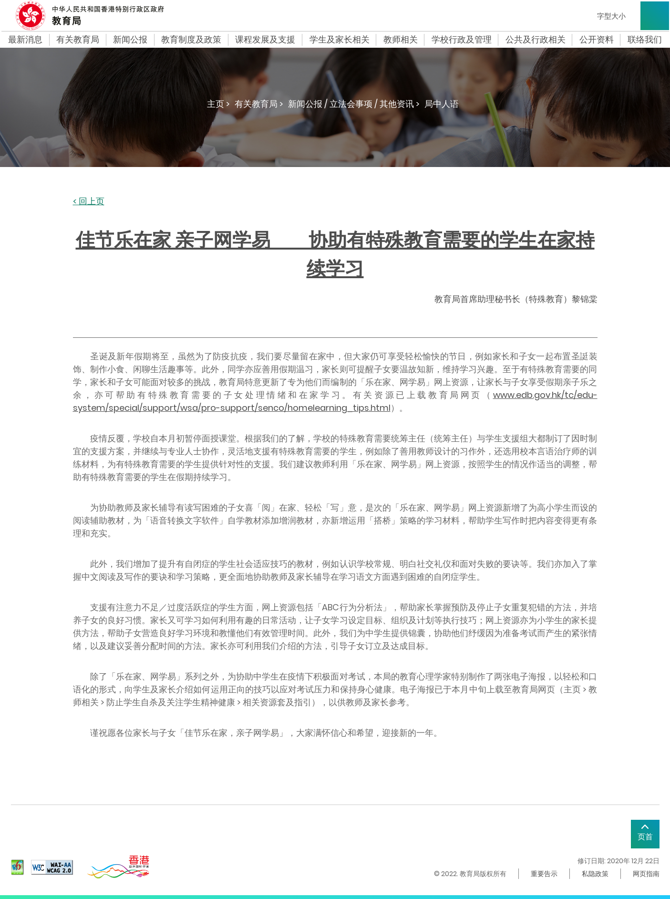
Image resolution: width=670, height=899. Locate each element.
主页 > (218, 104)
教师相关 (400, 39)
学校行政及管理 (462, 39)
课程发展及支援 (265, 39)
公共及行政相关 (535, 39)
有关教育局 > (259, 104)
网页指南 (646, 873)
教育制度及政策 (191, 39)
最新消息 (25, 39)
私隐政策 (595, 873)
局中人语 (441, 104)
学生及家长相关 (339, 39)
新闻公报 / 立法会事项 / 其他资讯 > (354, 104)
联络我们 (645, 39)
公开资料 (596, 39)
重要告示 (544, 873)
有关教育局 (77, 39)
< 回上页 (88, 201)
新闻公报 (130, 39)
